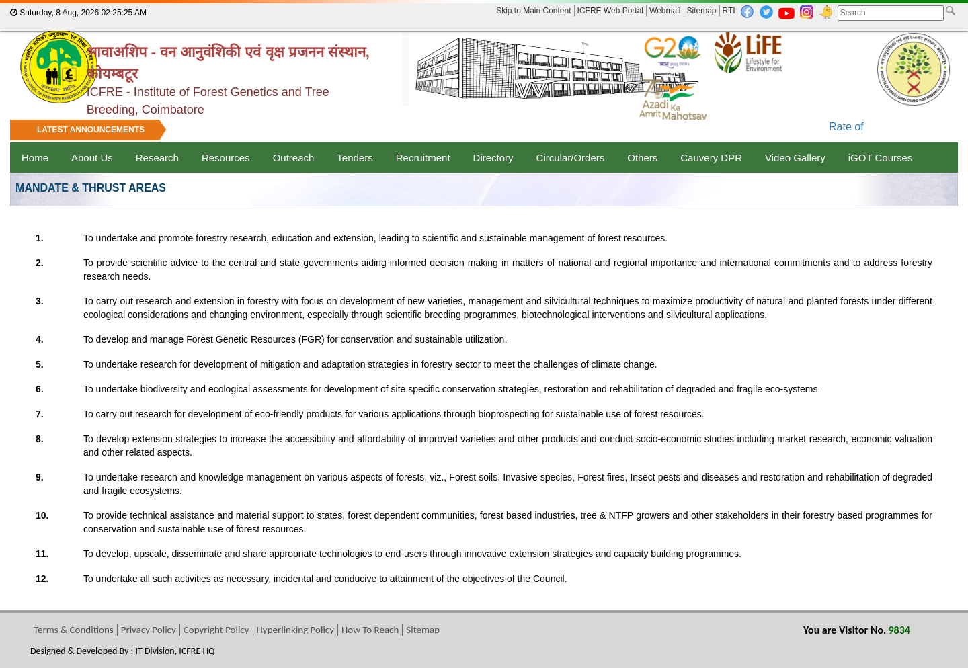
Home (35, 157)
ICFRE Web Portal (610, 10)
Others (642, 157)
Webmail (664, 10)
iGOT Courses (880, 157)
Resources (226, 157)
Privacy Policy (148, 630)
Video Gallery (795, 157)
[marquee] (484, 131)
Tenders (354, 157)
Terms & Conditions (74, 630)
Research (157, 157)
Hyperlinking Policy (295, 630)
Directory (493, 157)
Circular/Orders (570, 157)
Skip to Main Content (533, 10)
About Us (92, 157)
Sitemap (702, 10)
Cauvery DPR (711, 157)
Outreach (294, 157)
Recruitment (423, 157)
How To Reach (370, 630)
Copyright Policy (216, 630)
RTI (729, 10)
